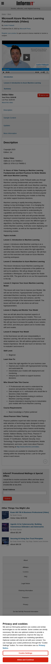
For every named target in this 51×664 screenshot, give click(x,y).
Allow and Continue (25, 660)
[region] (25, 640)
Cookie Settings (25, 653)
